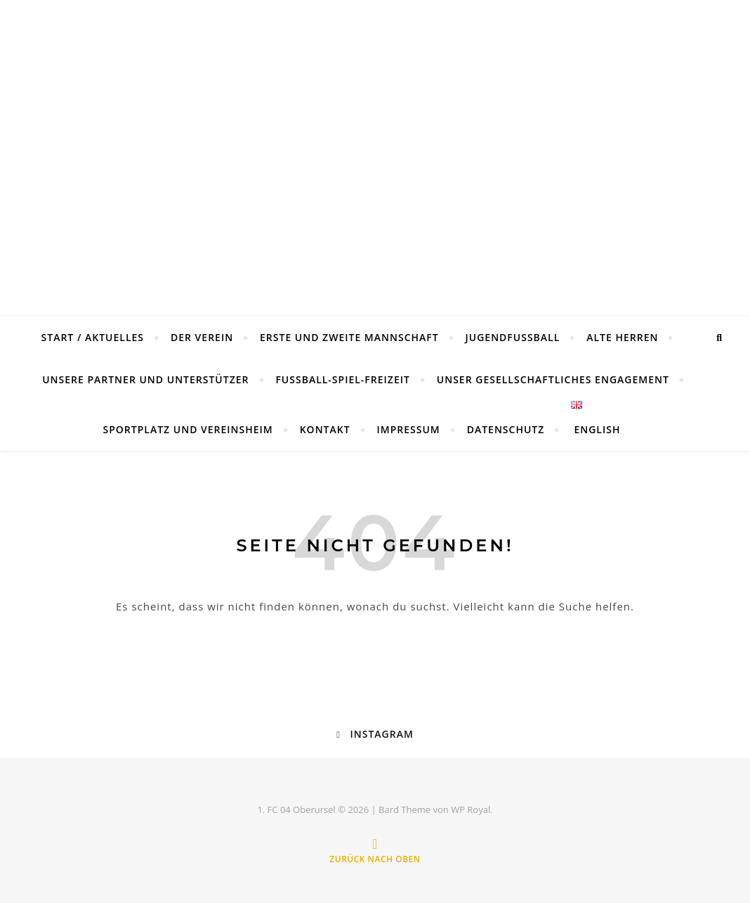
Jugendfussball (513, 337)
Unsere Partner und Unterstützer (145, 379)
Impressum (408, 429)
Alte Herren (622, 337)
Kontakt (325, 429)
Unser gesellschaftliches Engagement (553, 379)
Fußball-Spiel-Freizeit (342, 379)
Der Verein (202, 337)
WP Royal (470, 809)
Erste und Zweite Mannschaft (349, 337)
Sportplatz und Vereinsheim (188, 429)
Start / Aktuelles (93, 337)
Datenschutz (506, 429)
